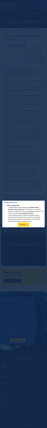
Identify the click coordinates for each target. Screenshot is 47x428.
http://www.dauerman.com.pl (25, 221)
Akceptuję (23, 224)
